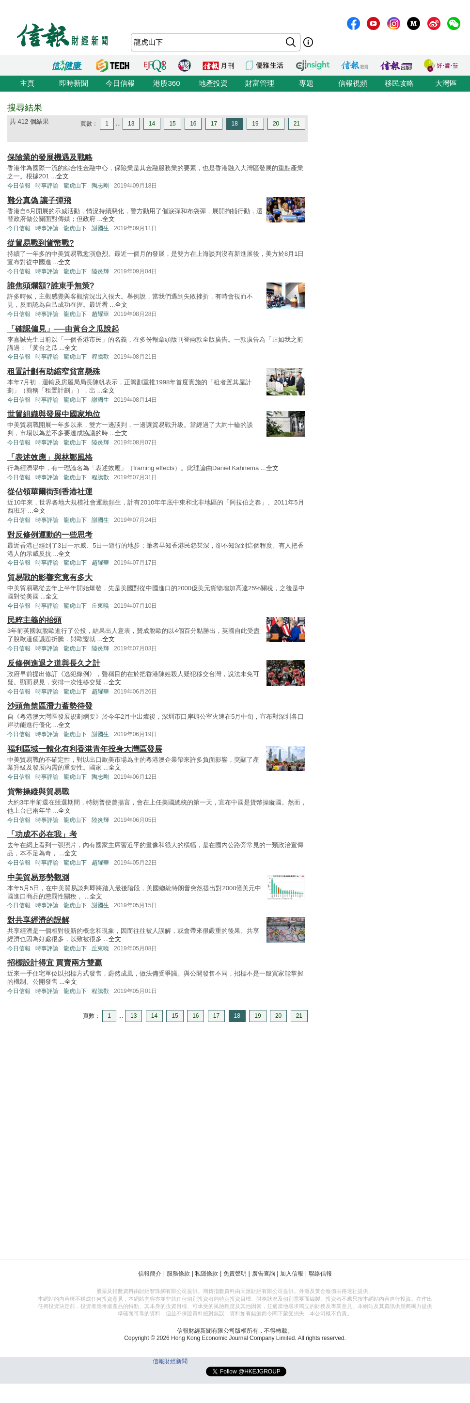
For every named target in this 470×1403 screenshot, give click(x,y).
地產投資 (213, 83)
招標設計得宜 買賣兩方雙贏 (54, 963)
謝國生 (100, 228)
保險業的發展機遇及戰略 (50, 157)
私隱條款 (206, 1273)
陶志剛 (100, 185)
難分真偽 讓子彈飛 (39, 200)
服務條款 (178, 1273)
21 (297, 123)
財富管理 (259, 83)
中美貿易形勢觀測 (38, 877)
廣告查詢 (263, 1273)
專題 (306, 83)
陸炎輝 (100, 271)
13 (131, 123)
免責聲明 (235, 1273)
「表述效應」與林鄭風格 (50, 457)
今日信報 (120, 83)
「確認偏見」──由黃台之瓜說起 (63, 329)
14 (152, 123)
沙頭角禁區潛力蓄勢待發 (50, 706)
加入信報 (291, 1273)
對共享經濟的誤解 (38, 920)
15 (172, 123)
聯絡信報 (320, 1273)
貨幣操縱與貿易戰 (38, 792)
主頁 (27, 83)
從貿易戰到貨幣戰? (40, 243)
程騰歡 (100, 356)
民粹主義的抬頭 (34, 620)
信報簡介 (149, 1273)
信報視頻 (352, 83)
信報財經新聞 (170, 1361)
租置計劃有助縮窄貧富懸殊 (53, 371)
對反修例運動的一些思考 (50, 535)
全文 (62, 176)
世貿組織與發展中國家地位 (53, 414)
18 (235, 123)
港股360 (166, 83)
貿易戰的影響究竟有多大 (50, 577)
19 (255, 123)
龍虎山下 (75, 185)
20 (276, 123)
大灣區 (446, 83)
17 (214, 123)
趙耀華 (100, 314)
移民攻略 (399, 83)
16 (193, 123)
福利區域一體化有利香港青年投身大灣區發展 (84, 749)
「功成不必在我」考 (42, 834)
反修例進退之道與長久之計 (53, 663)
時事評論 (47, 185)
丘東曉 (100, 605)
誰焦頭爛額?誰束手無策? (50, 286)
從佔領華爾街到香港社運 (50, 492)
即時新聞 (73, 83)
